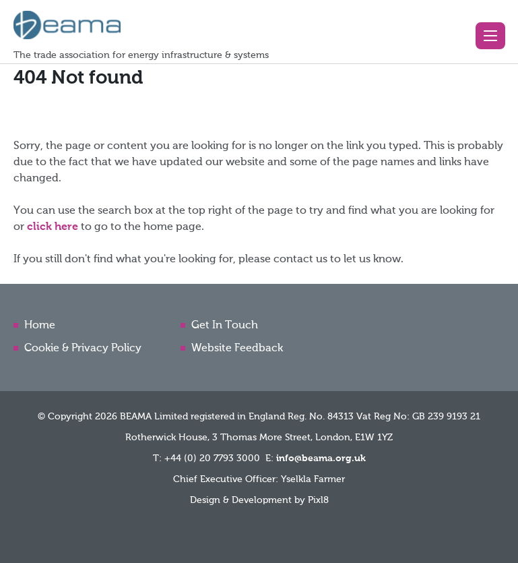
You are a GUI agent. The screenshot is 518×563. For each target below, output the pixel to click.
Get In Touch (224, 325)
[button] (490, 35)
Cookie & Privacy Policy (82, 348)
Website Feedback (237, 348)
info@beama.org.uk (321, 458)
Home (39, 325)
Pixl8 (318, 500)
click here (52, 227)
